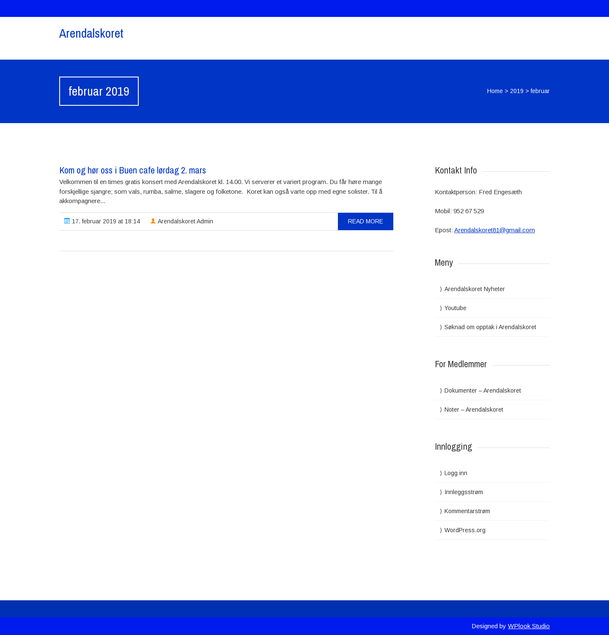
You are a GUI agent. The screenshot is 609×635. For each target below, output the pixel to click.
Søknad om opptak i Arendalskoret (490, 327)
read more (365, 221)
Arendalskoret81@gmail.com (494, 230)
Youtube (455, 308)
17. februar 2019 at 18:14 (102, 221)
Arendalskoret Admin (181, 221)
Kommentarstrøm (467, 511)
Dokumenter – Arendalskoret (482, 390)
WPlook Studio (529, 626)
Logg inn (455, 473)
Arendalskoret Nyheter (474, 289)
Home (495, 91)
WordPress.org (465, 530)
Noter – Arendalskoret (473, 409)
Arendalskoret (91, 33)
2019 (517, 91)
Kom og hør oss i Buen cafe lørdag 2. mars (132, 170)
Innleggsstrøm (463, 492)
